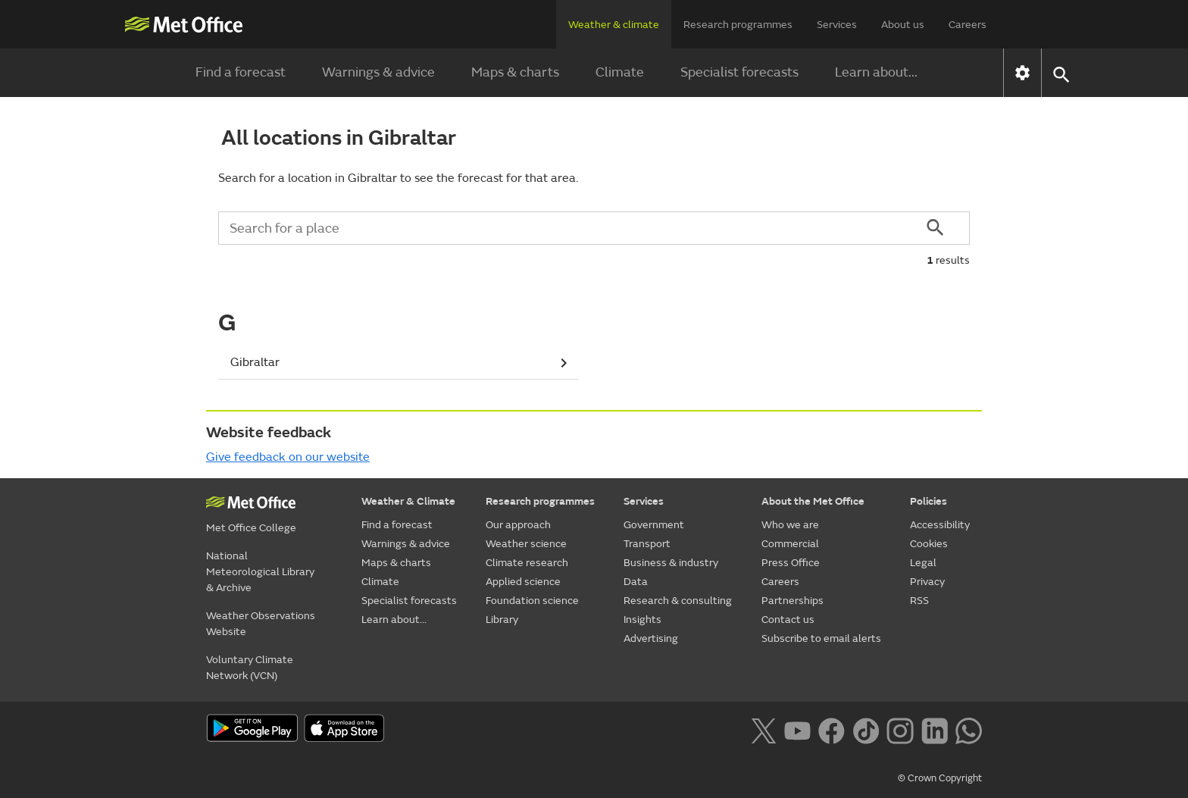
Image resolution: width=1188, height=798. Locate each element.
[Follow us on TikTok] (865, 729)
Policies (928, 501)
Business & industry (671, 562)
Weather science (526, 543)
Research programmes (738, 24)
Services (837, 24)
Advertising (651, 638)
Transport (647, 543)
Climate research (527, 562)
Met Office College (251, 527)
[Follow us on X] (763, 729)
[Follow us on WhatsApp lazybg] (968, 729)
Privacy (927, 581)
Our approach (518, 524)
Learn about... (876, 72)
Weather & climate (613, 24)
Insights (642, 619)
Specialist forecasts (739, 72)
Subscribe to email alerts (821, 638)
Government (654, 524)
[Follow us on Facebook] (831, 729)
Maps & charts (515, 72)
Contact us (787, 619)
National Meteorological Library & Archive (260, 571)
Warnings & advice (378, 72)
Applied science (523, 581)
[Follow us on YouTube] (797, 729)
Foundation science (532, 600)
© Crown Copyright (940, 778)
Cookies (929, 543)
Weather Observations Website (260, 623)
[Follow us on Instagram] (899, 729)
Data (636, 581)
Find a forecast (240, 72)
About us (902, 24)
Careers (967, 24)
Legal (923, 562)
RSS (919, 600)
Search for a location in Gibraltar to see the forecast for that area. (398, 178)
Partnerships (792, 600)
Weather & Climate (408, 501)
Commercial (790, 543)
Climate (620, 72)
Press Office (790, 562)
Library (502, 619)
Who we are (790, 524)
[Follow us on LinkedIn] (934, 729)
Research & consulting (678, 600)
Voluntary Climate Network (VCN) (249, 667)
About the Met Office (812, 501)
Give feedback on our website (288, 457)
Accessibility (940, 524)
